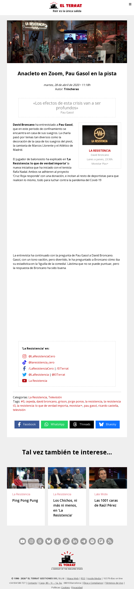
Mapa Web (73, 574)
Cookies (65, 583)
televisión (19, 410)
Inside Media (94, 574)
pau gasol (90, 406)
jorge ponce (76, 401)
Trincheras (71, 89)
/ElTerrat (63, 368)
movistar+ (76, 406)
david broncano (46, 401)
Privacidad (77, 583)
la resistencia (93, 401)
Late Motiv (101, 494)
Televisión (55, 397)
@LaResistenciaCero (42, 356)
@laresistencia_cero (41, 362)
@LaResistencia (39, 375)
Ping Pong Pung (25, 500)
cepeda (30, 401)
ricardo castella (108, 406)
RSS (83, 574)
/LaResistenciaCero (41, 368)
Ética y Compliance (93, 578)
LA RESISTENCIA (100, 151)
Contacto (32, 578)
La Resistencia (38, 381)
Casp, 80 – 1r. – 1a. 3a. (50, 578)
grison (62, 401)
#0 (22, 401)
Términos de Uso (114, 578)
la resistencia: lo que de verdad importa (42, 406)
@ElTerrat (58, 375)
